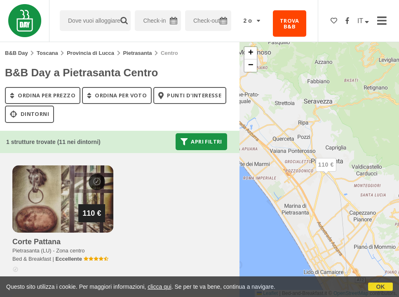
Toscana (47, 53)
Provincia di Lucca (90, 53)
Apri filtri (201, 141)
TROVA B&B (289, 23)
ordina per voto (117, 95)
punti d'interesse (189, 95)
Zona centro (70, 251)
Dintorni (29, 114)
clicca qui (159, 286)
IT (363, 20)
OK (380, 286)
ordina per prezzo (42, 95)
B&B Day (16, 53)
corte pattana (36, 242)
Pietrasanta (137, 53)
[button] (250, 53)
